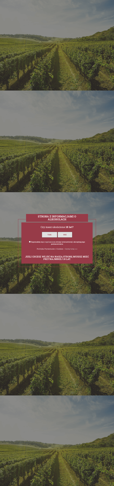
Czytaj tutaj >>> (71, 249)
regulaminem (50, 242)
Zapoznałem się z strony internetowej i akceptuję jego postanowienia (58, 243)
